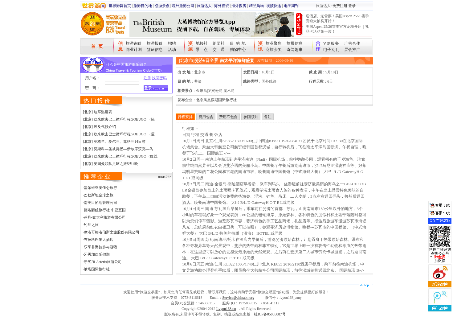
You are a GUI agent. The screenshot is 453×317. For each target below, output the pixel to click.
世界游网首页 (120, 6)
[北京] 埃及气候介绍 (99, 127)
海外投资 (221, 6)
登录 (352, 6)
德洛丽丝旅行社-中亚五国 (105, 210)
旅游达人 (204, 6)
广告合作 (352, 43)
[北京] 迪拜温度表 (97, 112)
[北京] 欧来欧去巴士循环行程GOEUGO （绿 (119, 119)
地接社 (202, 43)
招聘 (172, 43)
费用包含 (205, 117)
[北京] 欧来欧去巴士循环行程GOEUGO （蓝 (119, 134)
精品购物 (256, 6)
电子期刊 (291, 6)
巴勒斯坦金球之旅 (98, 195)
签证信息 (155, 49)
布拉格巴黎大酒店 (98, 239)
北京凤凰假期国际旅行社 (216, 100)
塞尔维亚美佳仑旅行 (100, 188)
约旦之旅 (91, 225)
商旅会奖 (274, 49)
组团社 (219, 43)
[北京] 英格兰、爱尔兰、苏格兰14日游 (114, 141)
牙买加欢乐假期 (97, 254)
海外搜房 (238, 6)
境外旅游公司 (183, 6)
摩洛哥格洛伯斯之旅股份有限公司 (111, 232)
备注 (267, 117)
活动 (172, 49)
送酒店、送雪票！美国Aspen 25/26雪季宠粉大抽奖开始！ (337, 18)
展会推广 (352, 49)
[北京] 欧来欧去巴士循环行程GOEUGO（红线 (120, 156)
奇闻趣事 (295, 49)
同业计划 (134, 49)
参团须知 (250, 117)
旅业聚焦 (274, 43)
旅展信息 (295, 43)
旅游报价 (155, 43)
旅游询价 (134, 43)
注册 (147, 78)
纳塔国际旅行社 (97, 269)
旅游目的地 (142, 6)
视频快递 (273, 6)
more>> (164, 177)
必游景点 (162, 6)
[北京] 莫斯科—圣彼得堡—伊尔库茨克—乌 (118, 149)
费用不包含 (228, 117)
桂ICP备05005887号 (270, 314)
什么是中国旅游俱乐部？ (126, 64)
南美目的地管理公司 (100, 202)
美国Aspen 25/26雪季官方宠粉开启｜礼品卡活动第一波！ (337, 29)
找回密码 (159, 78)
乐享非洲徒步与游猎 (100, 247)
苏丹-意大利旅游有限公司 (105, 217)
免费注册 (340, 6)
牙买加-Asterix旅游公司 (103, 262)
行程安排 (185, 117)
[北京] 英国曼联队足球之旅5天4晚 (110, 164)
